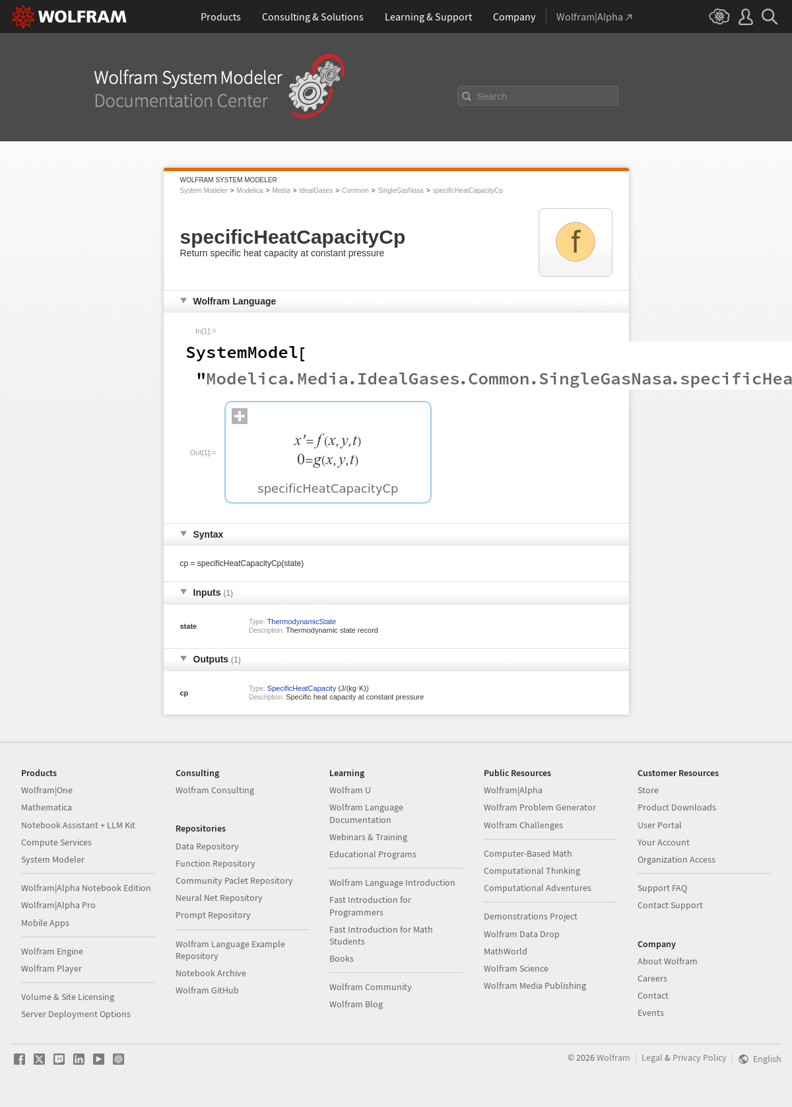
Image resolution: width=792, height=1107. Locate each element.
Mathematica (46, 807)
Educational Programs (372, 854)
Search (492, 96)
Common (355, 190)
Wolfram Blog (356, 1004)
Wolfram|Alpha (513, 790)
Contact (653, 995)
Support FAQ (662, 888)
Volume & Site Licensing (67, 997)
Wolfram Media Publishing (535, 985)
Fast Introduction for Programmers (370, 905)
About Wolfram (668, 961)
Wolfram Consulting (215, 790)
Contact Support (670, 905)
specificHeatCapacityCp (468, 190)
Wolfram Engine (52, 951)
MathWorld (505, 951)
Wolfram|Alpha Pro (58, 905)
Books (341, 958)
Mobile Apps (45, 923)
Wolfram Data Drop (522, 934)
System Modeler (204, 190)
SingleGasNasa (400, 190)
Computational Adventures (537, 888)
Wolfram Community (370, 987)
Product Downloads (677, 807)
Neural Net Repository (219, 898)
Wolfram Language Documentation (366, 813)
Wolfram (613, 1057)
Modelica (250, 190)
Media (281, 190)
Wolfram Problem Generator (540, 807)
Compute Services (56, 842)
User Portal (660, 825)
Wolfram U (350, 790)
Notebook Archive (211, 973)
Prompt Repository (213, 915)
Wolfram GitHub (207, 990)
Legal (652, 1057)
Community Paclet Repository (234, 880)
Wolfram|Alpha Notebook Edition (86, 888)
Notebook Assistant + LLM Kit (78, 825)
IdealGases (316, 190)
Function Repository (215, 863)
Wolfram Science (516, 968)
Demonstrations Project (531, 916)
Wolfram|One (47, 790)
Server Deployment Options (76, 1014)
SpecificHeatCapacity (302, 688)
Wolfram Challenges (523, 825)
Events (651, 1012)
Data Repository (207, 846)
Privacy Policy (700, 1057)
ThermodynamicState (302, 621)
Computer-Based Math (528, 853)
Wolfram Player (51, 968)
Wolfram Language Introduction (392, 882)
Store (648, 790)
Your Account (664, 842)
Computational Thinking (532, 870)
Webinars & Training (368, 837)
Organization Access (676, 859)
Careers (652, 978)
